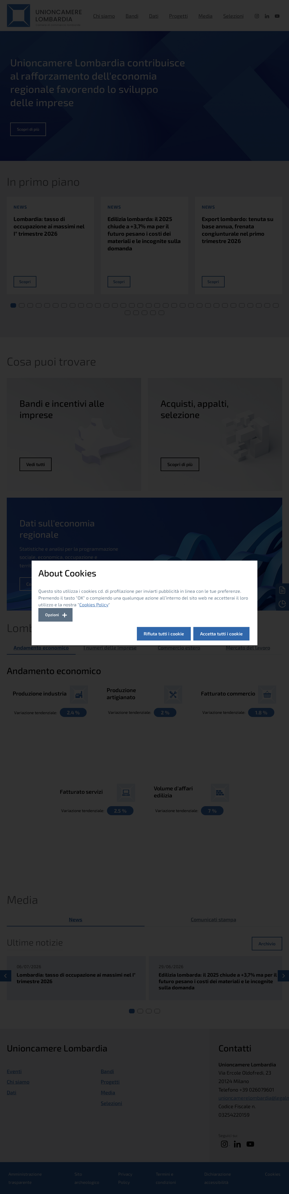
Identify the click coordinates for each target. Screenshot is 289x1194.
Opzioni (52, 614)
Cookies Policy (93, 604)
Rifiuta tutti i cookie (164, 633)
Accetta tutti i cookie (221, 633)
